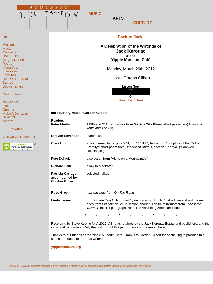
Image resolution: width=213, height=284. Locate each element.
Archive (8, 121)
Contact (8, 110)
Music (7, 48)
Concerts (9, 52)
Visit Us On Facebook (19, 137)
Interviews (10, 71)
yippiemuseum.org (66, 247)
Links (6, 106)
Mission (8, 45)
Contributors (12, 94)
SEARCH (10, 117)
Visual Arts (10, 67)
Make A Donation (15, 113)
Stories (8, 82)
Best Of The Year (15, 79)
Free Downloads (15, 129)
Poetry (7, 63)
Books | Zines (13, 86)
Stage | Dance (13, 60)
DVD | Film (11, 56)
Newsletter (10, 102)
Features (9, 75)
